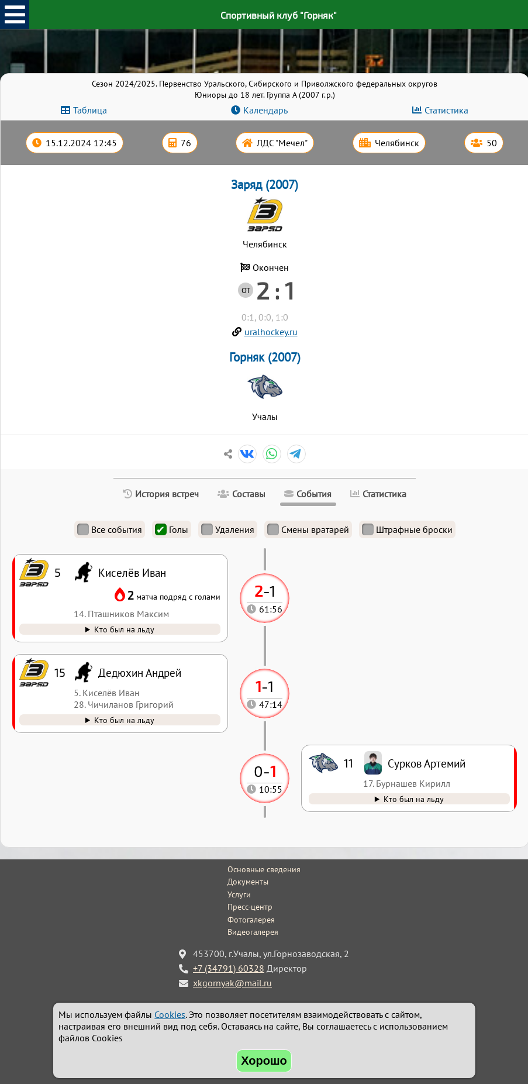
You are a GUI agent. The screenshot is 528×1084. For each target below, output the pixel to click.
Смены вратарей (308, 529)
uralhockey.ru (271, 332)
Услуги (239, 894)
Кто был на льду (414, 798)
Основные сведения (264, 869)
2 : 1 (275, 290)
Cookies (169, 1014)
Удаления (227, 529)
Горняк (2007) (265, 357)
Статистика (446, 110)
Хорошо (264, 1060)
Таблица (90, 110)
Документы (247, 881)
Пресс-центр (249, 907)
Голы (171, 529)
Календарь (265, 110)
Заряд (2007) (264, 184)
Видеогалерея (252, 932)
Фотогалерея (251, 920)
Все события (109, 529)
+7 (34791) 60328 (228, 968)
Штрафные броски (407, 529)
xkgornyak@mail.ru (232, 982)
